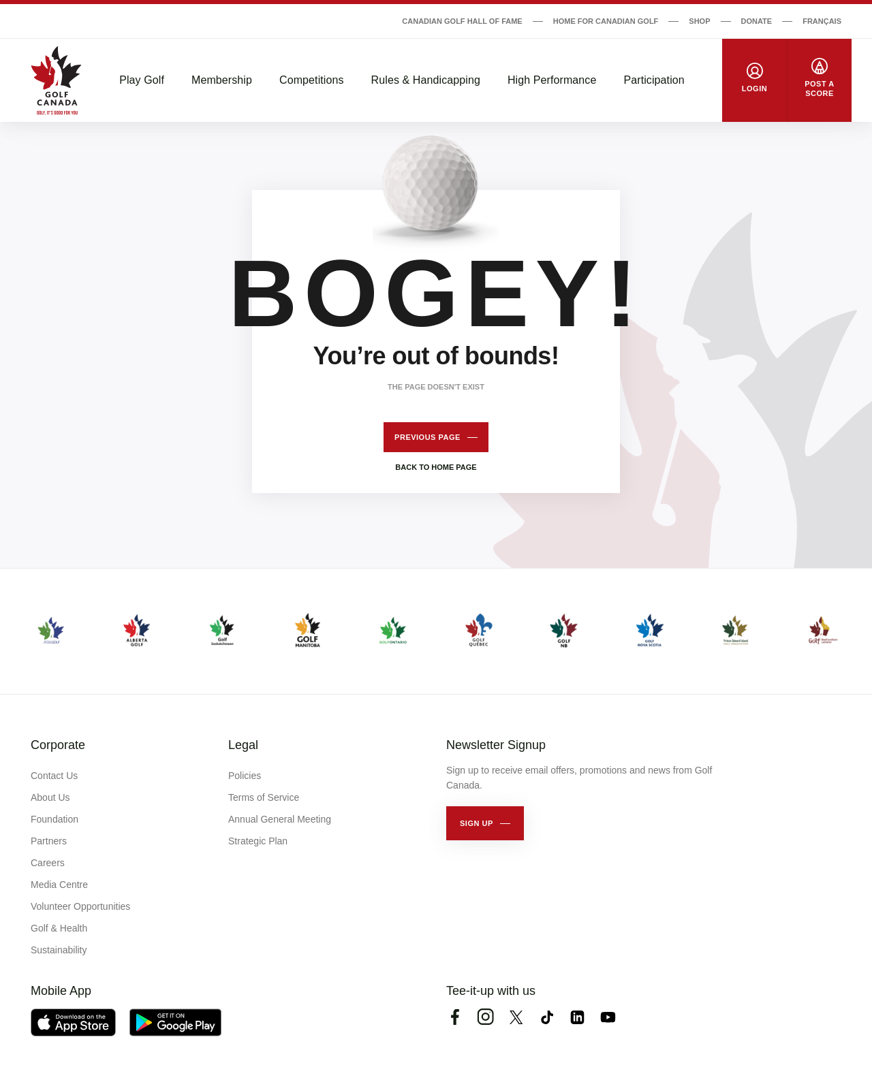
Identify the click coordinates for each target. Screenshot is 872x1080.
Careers (48, 862)
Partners (49, 841)
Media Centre (59, 884)
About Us (50, 797)
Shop (699, 21)
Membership (221, 80)
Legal (243, 745)
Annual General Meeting (279, 819)
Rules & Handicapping (425, 80)
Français (822, 21)
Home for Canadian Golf (606, 21)
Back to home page (435, 467)
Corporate (58, 745)
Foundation (54, 819)
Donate (757, 21)
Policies (244, 775)
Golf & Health (59, 928)
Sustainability (59, 949)
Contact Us (54, 775)
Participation (653, 80)
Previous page (427, 437)
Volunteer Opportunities (80, 906)
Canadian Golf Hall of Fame (462, 21)
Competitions (311, 80)
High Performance (552, 80)
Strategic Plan (257, 841)
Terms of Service (263, 797)
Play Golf (141, 80)
